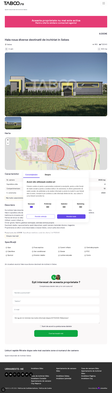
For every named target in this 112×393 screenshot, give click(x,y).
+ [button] (8, 140)
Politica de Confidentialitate (28, 388)
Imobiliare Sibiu (37, 368)
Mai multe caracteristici (15, 198)
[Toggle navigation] (104, 3)
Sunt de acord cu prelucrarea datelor (56, 326)
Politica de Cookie (45, 388)
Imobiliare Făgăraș (88, 376)
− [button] (8, 143)
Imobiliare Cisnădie (38, 378)
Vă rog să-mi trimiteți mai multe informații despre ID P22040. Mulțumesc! (56, 319)
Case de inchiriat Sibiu (40, 376)
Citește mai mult (12, 236)
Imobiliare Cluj (87, 378)
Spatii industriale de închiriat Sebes (18, 356)
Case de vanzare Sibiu (90, 368)
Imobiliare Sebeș (62, 376)
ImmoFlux (102, 388)
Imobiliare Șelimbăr (63, 378)
